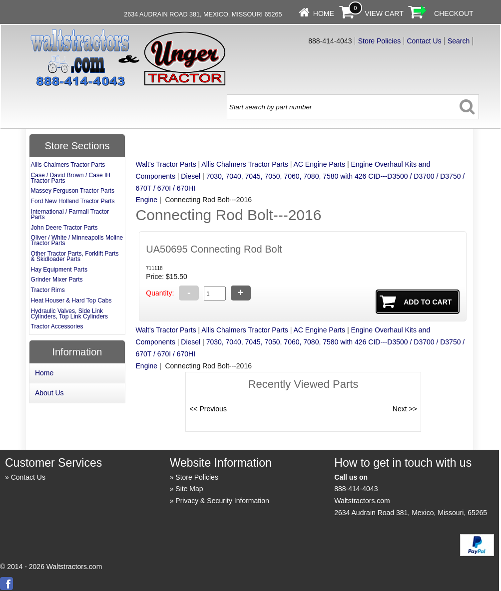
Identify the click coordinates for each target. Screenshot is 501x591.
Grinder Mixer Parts (57, 279)
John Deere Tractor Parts (64, 227)
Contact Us (424, 41)
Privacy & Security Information (222, 501)
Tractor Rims (48, 290)
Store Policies (379, 41)
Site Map (189, 489)
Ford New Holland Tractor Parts (73, 201)
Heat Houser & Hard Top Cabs (71, 300)
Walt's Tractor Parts (166, 164)
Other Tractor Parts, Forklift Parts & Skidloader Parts (75, 256)
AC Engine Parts (320, 164)
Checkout (454, 13)
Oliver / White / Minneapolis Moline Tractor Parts (77, 240)
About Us (49, 393)
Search (459, 41)
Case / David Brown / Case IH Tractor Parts (70, 178)
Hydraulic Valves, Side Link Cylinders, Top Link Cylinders (69, 313)
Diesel (190, 176)
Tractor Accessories (57, 326)
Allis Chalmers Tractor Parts (244, 164)
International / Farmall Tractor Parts (70, 214)
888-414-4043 (356, 489)
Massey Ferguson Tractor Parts (72, 190)
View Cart (384, 13)
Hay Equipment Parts (59, 269)
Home (323, 13)
